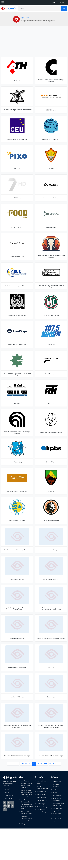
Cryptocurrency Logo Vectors (57, 809)
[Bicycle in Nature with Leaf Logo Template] (17, 539)
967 (41, 764)
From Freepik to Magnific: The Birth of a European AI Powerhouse (26, 784)
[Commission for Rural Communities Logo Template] (51, 70)
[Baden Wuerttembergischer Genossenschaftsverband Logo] (51, 598)
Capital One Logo (42, 800)
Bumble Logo (41, 803)
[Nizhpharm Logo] (51, 217)
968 (45, 764)
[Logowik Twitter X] (8, 802)
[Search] (39, 8)
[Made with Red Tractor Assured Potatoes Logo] (51, 276)
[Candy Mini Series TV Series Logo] (17, 481)
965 (34, 764)
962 (22, 764)
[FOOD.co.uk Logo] (17, 217)
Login (53, 2)
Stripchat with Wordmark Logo (41, 811)
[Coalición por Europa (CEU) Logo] (17, 129)
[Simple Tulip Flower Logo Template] (51, 422)
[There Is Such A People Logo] (51, 129)
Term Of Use (8, 798)
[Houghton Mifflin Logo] (17, 686)
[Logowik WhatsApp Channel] (5, 809)
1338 (51, 764)
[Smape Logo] (51, 686)
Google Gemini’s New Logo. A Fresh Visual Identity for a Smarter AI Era (26, 793)
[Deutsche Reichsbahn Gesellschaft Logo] (17, 745)
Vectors (55, 792)
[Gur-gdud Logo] (51, 481)
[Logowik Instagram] (12, 802)
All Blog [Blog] (23, 824)
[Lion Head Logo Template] (51, 510)
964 (30, 764)
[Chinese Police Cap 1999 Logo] (17, 305)
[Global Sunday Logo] (51, 363)
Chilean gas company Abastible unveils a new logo (26, 819)
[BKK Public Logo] (51, 100)
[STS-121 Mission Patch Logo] (51, 569)
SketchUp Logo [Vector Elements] (41, 794)
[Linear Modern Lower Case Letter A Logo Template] (17, 422)
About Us (7, 789)
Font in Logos (57, 795)
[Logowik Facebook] (4, 802)
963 (26, 764)
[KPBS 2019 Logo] (51, 451)
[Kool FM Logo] (51, 334)
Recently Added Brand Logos (57, 799)
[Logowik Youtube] (8, 805)
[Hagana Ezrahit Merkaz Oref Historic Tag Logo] (51, 628)
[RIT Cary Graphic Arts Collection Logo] (51, 745)
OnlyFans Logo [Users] (41, 791)
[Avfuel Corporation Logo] (51, 188)
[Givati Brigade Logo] (51, 158)
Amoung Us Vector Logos (42, 782)
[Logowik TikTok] (12, 805)
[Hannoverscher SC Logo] (51, 305)
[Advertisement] (34, 44)
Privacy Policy (9, 795)
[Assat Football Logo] (51, 539)
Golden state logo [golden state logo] (42, 807)
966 (38, 764)
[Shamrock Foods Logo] (17, 246)
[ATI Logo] (51, 393)
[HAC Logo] (51, 657)
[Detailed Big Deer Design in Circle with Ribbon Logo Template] (17, 716)
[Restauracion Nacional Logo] (17, 657)
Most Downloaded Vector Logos (58, 804)
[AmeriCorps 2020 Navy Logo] (17, 334)
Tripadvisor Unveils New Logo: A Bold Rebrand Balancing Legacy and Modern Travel (27, 804)
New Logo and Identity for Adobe (26, 812)
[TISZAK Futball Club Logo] (17, 510)
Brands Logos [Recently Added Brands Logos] (57, 781)
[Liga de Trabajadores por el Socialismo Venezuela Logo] (17, 598)
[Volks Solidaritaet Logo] (17, 569)
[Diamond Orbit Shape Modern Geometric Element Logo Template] (51, 716)
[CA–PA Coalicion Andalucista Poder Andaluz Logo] (17, 363)
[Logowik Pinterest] (5, 805)
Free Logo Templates (56, 785)
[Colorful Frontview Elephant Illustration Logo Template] (51, 246)
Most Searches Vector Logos (57, 815)
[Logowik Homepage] (8, 8)
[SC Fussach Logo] (17, 451)
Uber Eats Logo (41, 797)
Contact (7, 792)
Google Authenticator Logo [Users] (43, 787)
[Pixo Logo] (17, 158)
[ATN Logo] (17, 70)
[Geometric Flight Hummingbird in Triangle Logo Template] (17, 100)
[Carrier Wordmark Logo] (17, 628)
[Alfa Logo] (17, 393)
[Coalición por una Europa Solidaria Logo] (17, 276)
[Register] (62, 2)
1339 (54, 764)
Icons (54, 789)
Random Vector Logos (57, 820)
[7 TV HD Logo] (17, 188)
